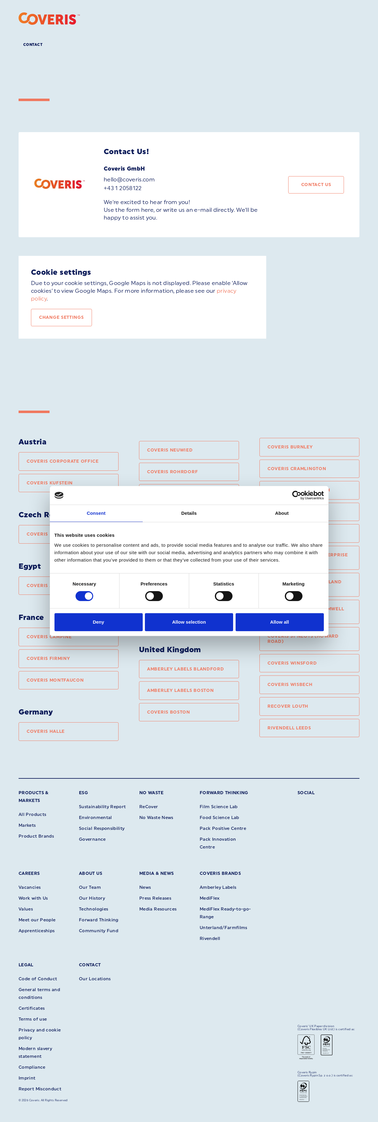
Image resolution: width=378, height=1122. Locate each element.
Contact (32, 44)
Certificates (32, 1008)
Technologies (93, 909)
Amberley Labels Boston (180, 690)
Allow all (279, 622)
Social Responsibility (102, 828)
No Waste (151, 792)
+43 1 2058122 (123, 188)
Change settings (61, 317)
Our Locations (95, 979)
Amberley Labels (218, 887)
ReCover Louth (287, 706)
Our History (92, 898)
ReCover (148, 806)
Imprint (27, 1078)
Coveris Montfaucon (55, 680)
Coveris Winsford (292, 663)
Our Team (90, 887)
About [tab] (282, 513)
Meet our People (37, 920)
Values (26, 909)
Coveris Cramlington (296, 468)
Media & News (156, 873)
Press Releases (155, 898)
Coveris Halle (46, 731)
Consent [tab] (96, 513)
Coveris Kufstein (50, 483)
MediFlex (209, 898)
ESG (83, 792)
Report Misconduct (40, 1089)
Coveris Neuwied (170, 450)
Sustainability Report (102, 806)
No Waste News (156, 817)
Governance (92, 839)
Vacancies (30, 887)
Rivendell (210, 938)
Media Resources (157, 909)
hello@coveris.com (129, 179)
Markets (27, 825)
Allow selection (189, 622)
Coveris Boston (168, 712)
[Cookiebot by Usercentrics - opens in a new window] (297, 495)
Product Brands (36, 836)
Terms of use (33, 1019)
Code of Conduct (38, 979)
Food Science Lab (219, 817)
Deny (98, 622)
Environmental (95, 817)
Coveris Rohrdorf (172, 471)
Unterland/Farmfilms (223, 927)
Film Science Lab (219, 806)
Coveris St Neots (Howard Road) (303, 639)
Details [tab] (189, 513)
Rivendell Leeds (289, 728)
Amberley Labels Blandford (185, 669)
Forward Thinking (224, 792)
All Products (32, 814)
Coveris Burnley (290, 447)
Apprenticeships (36, 930)
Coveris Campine (49, 636)
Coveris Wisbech (290, 684)
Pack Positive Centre (223, 828)
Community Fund (98, 930)
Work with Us (33, 898)
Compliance (32, 1067)
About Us (90, 873)
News (145, 887)
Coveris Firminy (48, 658)
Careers (29, 873)
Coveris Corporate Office (63, 461)
